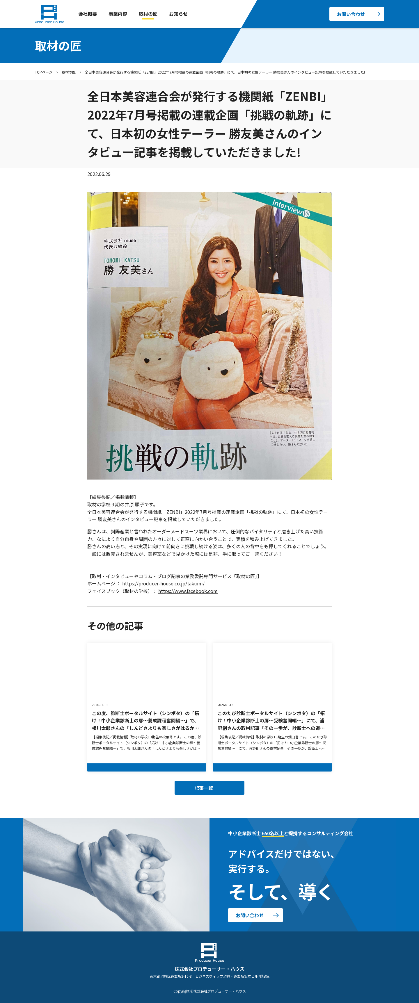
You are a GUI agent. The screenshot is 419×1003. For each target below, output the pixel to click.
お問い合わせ (351, 13)
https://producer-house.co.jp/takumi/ (163, 583)
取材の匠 (148, 13)
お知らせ (178, 13)
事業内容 (118, 13)
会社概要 (87, 13)
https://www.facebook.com (188, 590)
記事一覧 (203, 787)
